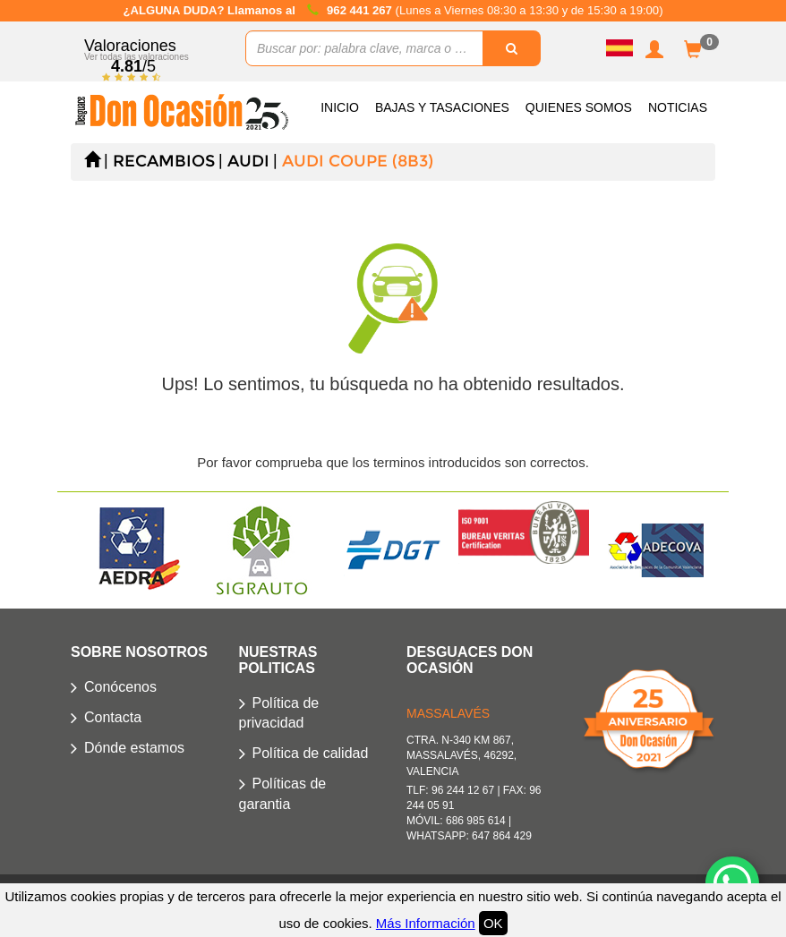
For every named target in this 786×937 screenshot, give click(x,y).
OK (493, 923)
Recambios (164, 161)
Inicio (339, 107)
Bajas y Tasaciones (442, 107)
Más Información (425, 923)
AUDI (248, 161)
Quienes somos (578, 107)
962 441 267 (361, 10)
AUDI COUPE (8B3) (357, 161)
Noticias (677, 107)
